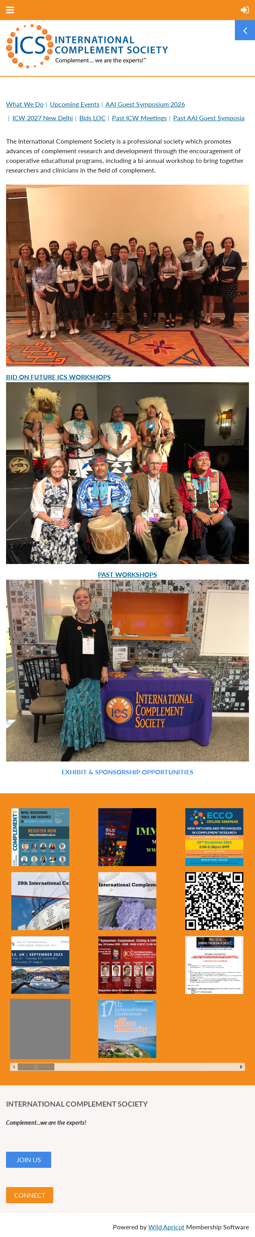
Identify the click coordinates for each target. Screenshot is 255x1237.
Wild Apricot (166, 1227)
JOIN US (29, 1159)
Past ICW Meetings (139, 117)
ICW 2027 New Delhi (42, 117)
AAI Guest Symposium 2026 (145, 104)
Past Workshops (127, 574)
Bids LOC (92, 117)
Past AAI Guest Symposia (209, 117)
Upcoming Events (75, 104)
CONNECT (29, 1195)
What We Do (25, 104)
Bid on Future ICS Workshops (58, 377)
